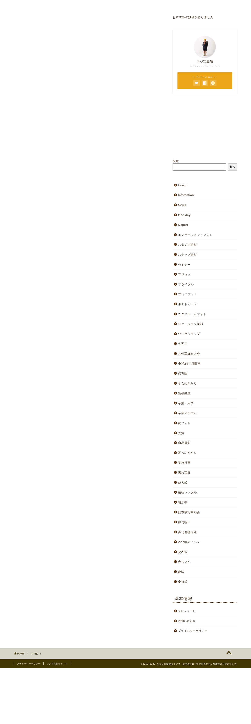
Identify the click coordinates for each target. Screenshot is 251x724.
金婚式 (182, 581)
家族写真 (184, 472)
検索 (176, 161)
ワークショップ (189, 334)
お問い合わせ (179, 4)
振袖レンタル (187, 492)
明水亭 (182, 502)
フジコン (184, 274)
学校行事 (184, 462)
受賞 (181, 433)
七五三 (182, 343)
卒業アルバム (187, 413)
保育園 (182, 373)
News (182, 205)
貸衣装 (182, 552)
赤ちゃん (184, 561)
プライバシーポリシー (192, 630)
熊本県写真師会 (189, 512)
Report (183, 224)
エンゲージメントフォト (195, 234)
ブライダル (186, 284)
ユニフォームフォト (192, 314)
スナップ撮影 (187, 254)
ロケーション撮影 (190, 324)
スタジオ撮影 (187, 244)
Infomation (186, 195)
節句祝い (184, 522)
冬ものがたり (187, 383)
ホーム (37, 4)
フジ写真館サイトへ (57, 663)
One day (184, 215)
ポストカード (187, 304)
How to (183, 185)
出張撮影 (184, 393)
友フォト (184, 423)
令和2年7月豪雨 (189, 363)
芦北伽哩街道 (187, 532)
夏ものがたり (187, 452)
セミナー (184, 264)
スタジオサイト (85, 4)
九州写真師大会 (189, 353)
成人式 (182, 482)
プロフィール (132, 4)
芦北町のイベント (190, 542)
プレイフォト (187, 294)
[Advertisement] (117, 695)
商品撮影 (184, 442)
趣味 (181, 571)
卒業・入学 (186, 403)
